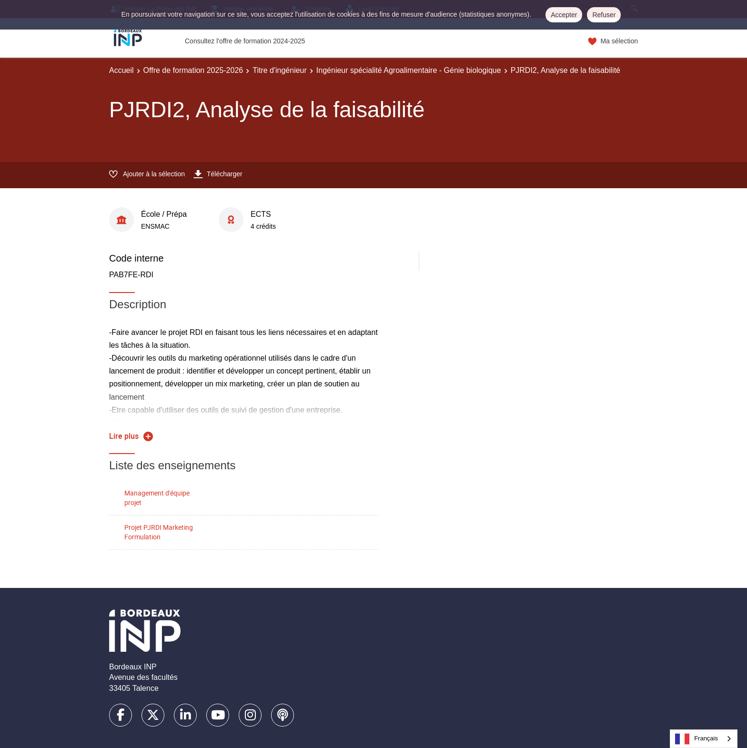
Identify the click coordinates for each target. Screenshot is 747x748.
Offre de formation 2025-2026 (193, 70)
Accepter (564, 15)
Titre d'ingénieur (279, 70)
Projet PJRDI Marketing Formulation (158, 532)
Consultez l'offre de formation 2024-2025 (245, 41)
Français (696, 739)
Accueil (121, 70)
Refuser (604, 15)
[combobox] (703, 738)
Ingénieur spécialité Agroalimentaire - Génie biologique (408, 70)
